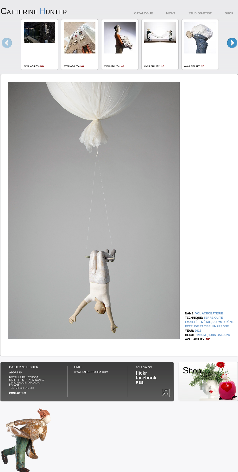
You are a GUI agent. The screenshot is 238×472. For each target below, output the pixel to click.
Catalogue (143, 13)
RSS (140, 382)
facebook (146, 377)
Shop (229, 13)
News (170, 13)
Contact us (17, 393)
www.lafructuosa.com (91, 372)
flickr (141, 373)
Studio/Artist (200, 13)
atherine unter (33, 12)
